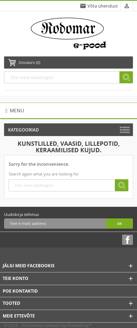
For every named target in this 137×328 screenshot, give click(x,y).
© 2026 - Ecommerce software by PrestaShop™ (48, 325)
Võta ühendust (103, 6)
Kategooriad (23, 130)
